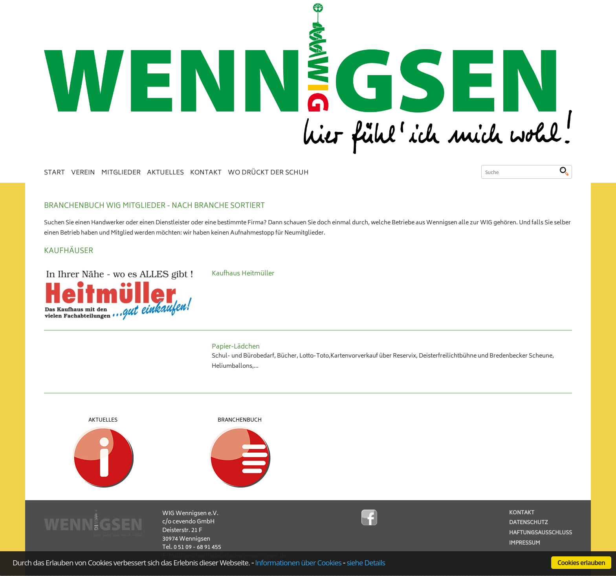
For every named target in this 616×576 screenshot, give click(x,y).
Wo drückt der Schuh (268, 172)
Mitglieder (121, 172)
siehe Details (365, 562)
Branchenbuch (240, 420)
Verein (83, 172)
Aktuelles (165, 172)
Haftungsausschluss (540, 533)
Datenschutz (528, 523)
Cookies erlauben (581, 562)
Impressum (524, 543)
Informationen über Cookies (298, 562)
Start (54, 172)
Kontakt (206, 172)
